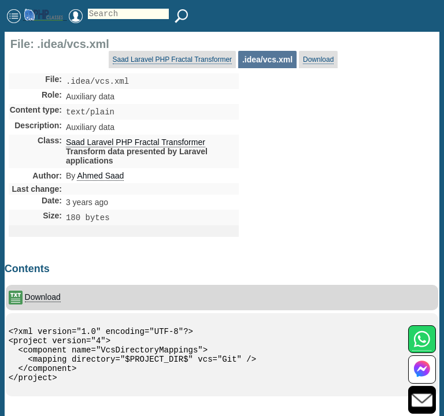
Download (318, 59)
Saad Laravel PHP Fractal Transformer (172, 59)
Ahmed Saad (100, 178)
